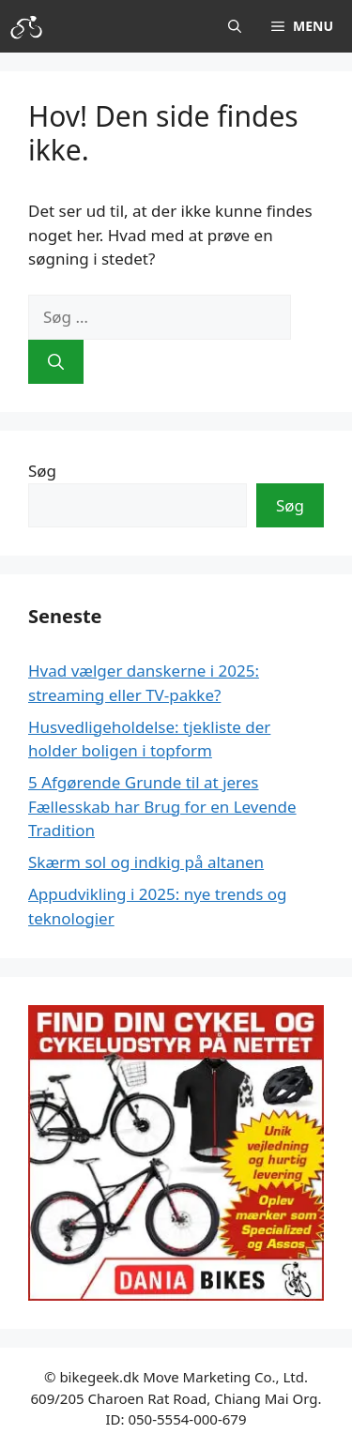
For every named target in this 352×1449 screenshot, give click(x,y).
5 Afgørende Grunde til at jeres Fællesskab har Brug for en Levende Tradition (162, 806)
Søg (42, 470)
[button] (234, 26)
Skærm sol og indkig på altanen (146, 862)
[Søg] (56, 362)
